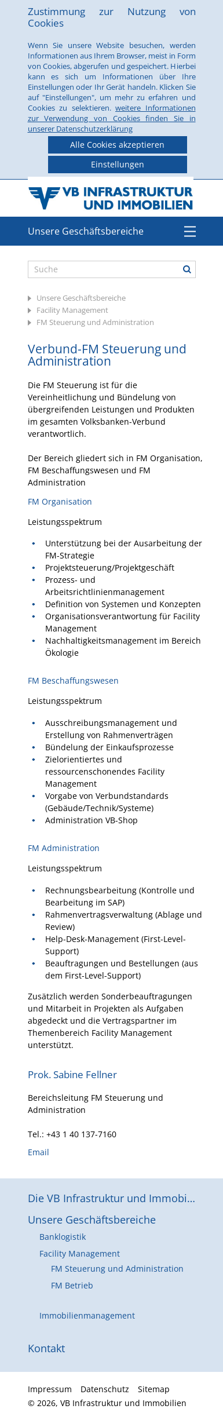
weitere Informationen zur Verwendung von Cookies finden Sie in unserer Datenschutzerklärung (112, 118)
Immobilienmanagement (87, 1315)
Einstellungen (117, 164)
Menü (190, 231)
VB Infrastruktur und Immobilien (112, 195)
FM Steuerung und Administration (95, 322)
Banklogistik (62, 1236)
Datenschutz (105, 1389)
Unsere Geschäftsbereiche (86, 231)
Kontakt (46, 1348)
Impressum (50, 1389)
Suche (187, 269)
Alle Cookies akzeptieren (117, 144)
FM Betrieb (72, 1285)
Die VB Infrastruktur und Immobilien (112, 1198)
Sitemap (154, 1389)
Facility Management (72, 310)
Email (38, 1152)
